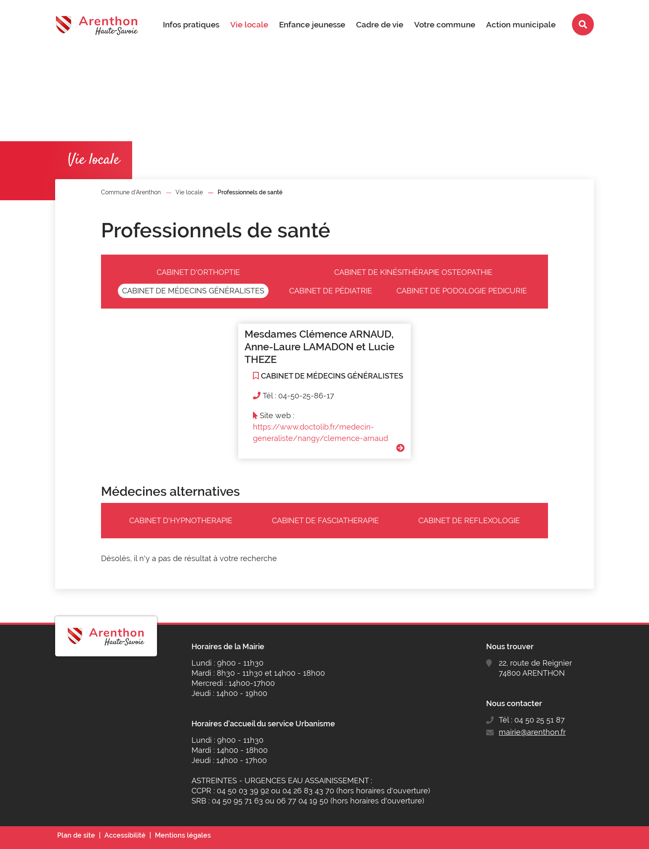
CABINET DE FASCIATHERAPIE (325, 520)
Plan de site (76, 835)
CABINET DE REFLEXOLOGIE (469, 520)
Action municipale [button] (521, 24)
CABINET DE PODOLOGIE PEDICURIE (461, 290)
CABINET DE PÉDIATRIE (330, 290)
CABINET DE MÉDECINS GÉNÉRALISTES (193, 290)
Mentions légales (183, 835)
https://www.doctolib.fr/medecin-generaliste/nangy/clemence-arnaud (320, 432)
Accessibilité (125, 835)
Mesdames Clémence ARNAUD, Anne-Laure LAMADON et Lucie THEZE (319, 346)
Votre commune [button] (444, 24)
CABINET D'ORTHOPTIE (198, 272)
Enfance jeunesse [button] (312, 24)
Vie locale (189, 192)
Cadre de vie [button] (379, 24)
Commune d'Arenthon (131, 192)
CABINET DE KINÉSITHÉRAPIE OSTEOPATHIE (413, 272)
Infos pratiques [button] (191, 24)
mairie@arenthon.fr (532, 732)
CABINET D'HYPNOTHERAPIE (180, 520)
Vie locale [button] (249, 24)
